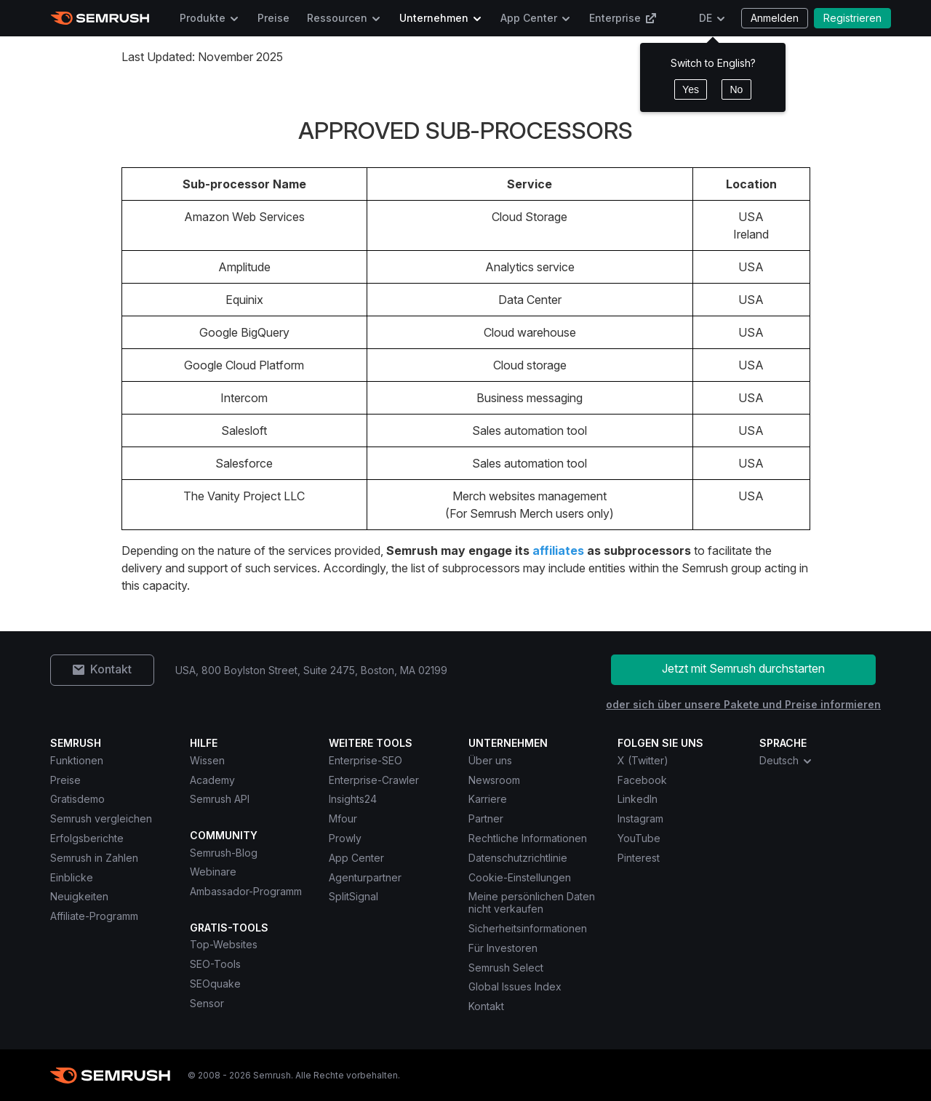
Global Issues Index (515, 986)
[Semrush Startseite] (100, 18)
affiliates (558, 550)
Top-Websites (223, 944)
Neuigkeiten (79, 896)
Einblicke (71, 877)
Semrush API (219, 799)
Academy (212, 780)
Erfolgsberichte (87, 838)
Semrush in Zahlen (94, 858)
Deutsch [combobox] (786, 760)
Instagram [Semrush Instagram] (640, 818)
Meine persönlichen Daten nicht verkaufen (531, 902)
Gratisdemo (77, 799)
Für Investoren (503, 948)
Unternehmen (433, 18)
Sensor (207, 1003)
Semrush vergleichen (101, 818)
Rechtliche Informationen (527, 838)
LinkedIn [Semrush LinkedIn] (638, 799)
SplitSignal (353, 896)
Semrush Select (505, 967)
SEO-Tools (215, 964)
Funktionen (76, 760)
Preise (273, 18)
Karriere (487, 799)
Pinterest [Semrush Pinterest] (639, 858)
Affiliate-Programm (94, 916)
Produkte (202, 18)
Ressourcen (337, 18)
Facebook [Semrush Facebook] (642, 780)
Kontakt (486, 1006)
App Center (528, 18)
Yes (690, 89)
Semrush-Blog (223, 852)
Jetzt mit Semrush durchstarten (743, 668)
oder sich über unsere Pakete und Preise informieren (743, 704)
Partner (485, 818)
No (736, 89)
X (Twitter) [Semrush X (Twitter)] (643, 760)
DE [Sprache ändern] (705, 18)
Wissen (207, 760)
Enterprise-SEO (365, 760)
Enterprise (623, 18)
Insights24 (353, 799)
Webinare (213, 871)
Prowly (345, 838)
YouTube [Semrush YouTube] (639, 838)
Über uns (490, 760)
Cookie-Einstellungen (519, 877)
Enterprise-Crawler (374, 780)
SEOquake (215, 983)
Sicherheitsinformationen (527, 928)
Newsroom (494, 780)
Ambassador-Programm (246, 891)
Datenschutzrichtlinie (517, 858)
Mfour (343, 818)
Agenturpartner (365, 877)
